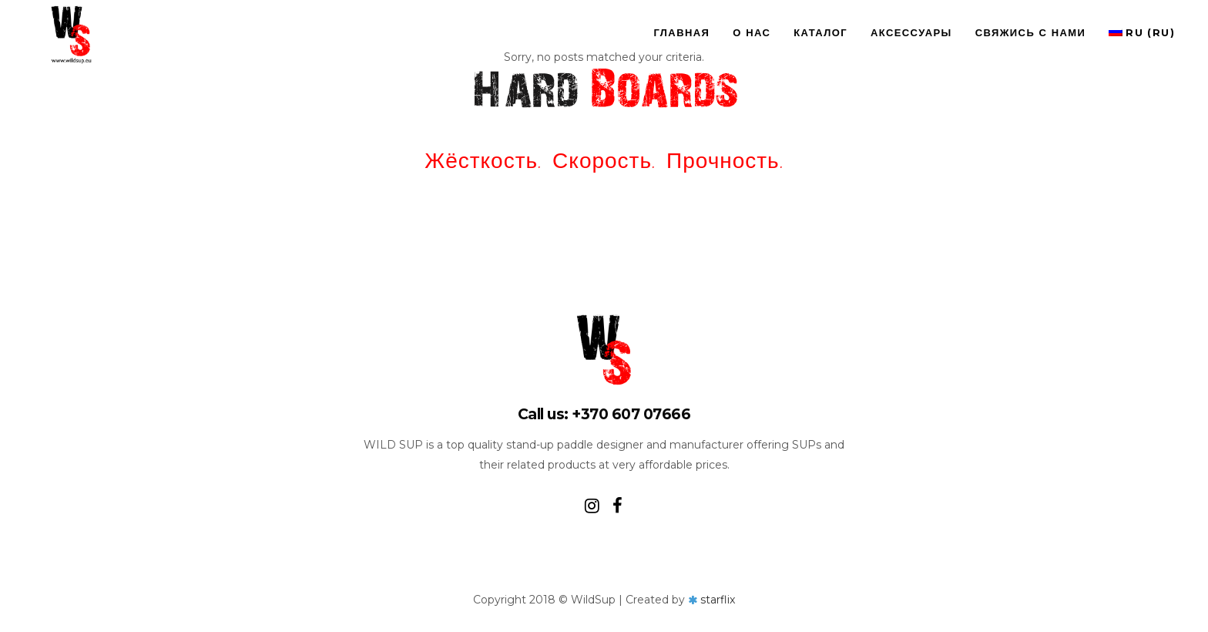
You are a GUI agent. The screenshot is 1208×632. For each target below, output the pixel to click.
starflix (717, 600)
